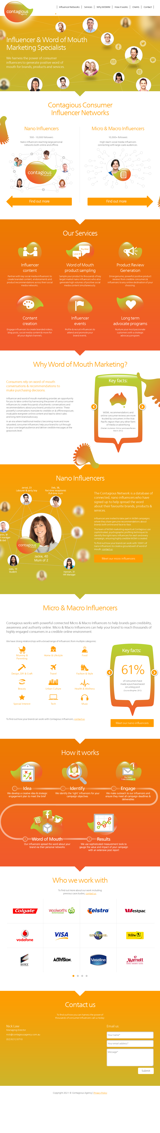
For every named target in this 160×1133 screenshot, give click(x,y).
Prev (94, 407)
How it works (121, 7)
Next (142, 407)
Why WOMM (103, 7)
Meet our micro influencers (118, 558)
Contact (148, 7)
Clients (135, 7)
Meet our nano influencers (132, 723)
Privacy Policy (100, 1092)
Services (88, 7)
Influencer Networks (69, 7)
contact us (107, 549)
